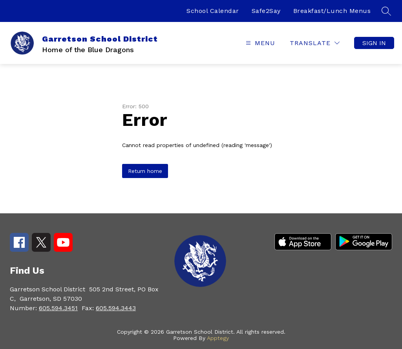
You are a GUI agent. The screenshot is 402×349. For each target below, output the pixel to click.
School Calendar (212, 11)
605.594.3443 (116, 308)
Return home (145, 171)
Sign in (374, 43)
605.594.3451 (58, 308)
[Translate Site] (315, 43)
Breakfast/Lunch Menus (332, 11)
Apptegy (218, 338)
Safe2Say (266, 11)
